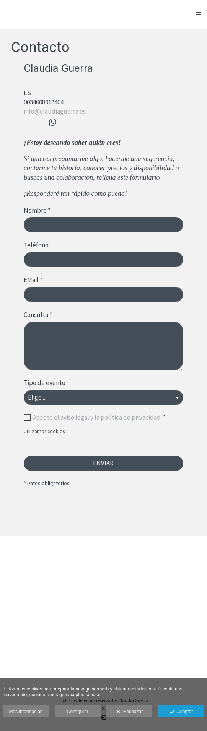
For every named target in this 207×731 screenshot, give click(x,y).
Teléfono (36, 245)
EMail (33, 280)
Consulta (38, 314)
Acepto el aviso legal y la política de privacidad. (97, 417)
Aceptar (181, 712)
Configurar (77, 711)
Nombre (37, 210)
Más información (25, 711)
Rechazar (129, 712)
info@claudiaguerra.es (55, 111)
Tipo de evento (44, 382)
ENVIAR (103, 463)
